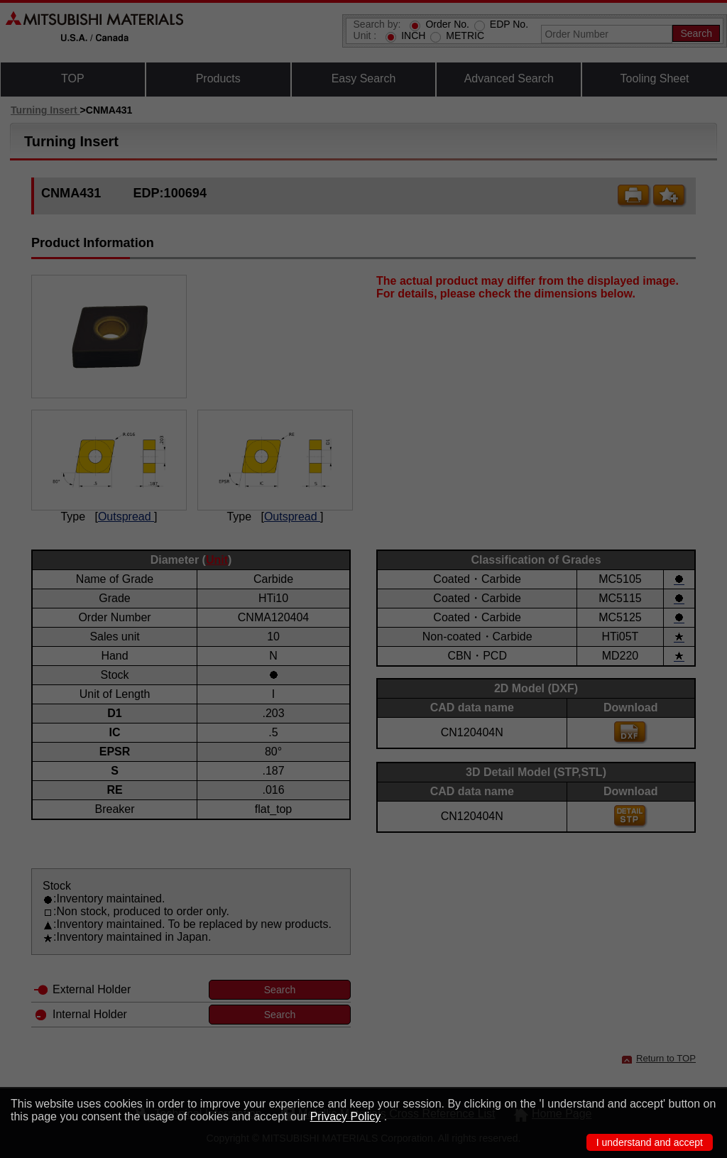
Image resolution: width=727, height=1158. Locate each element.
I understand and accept (649, 1142)
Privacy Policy (345, 1116)
